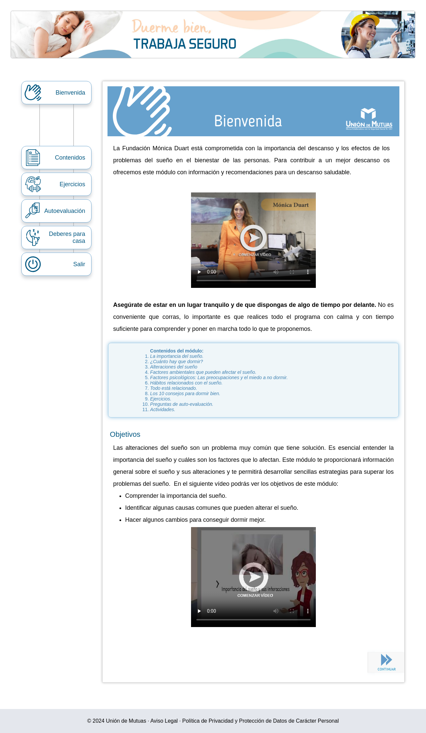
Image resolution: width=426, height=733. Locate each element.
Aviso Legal (164, 721)
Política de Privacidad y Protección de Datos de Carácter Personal (260, 721)
